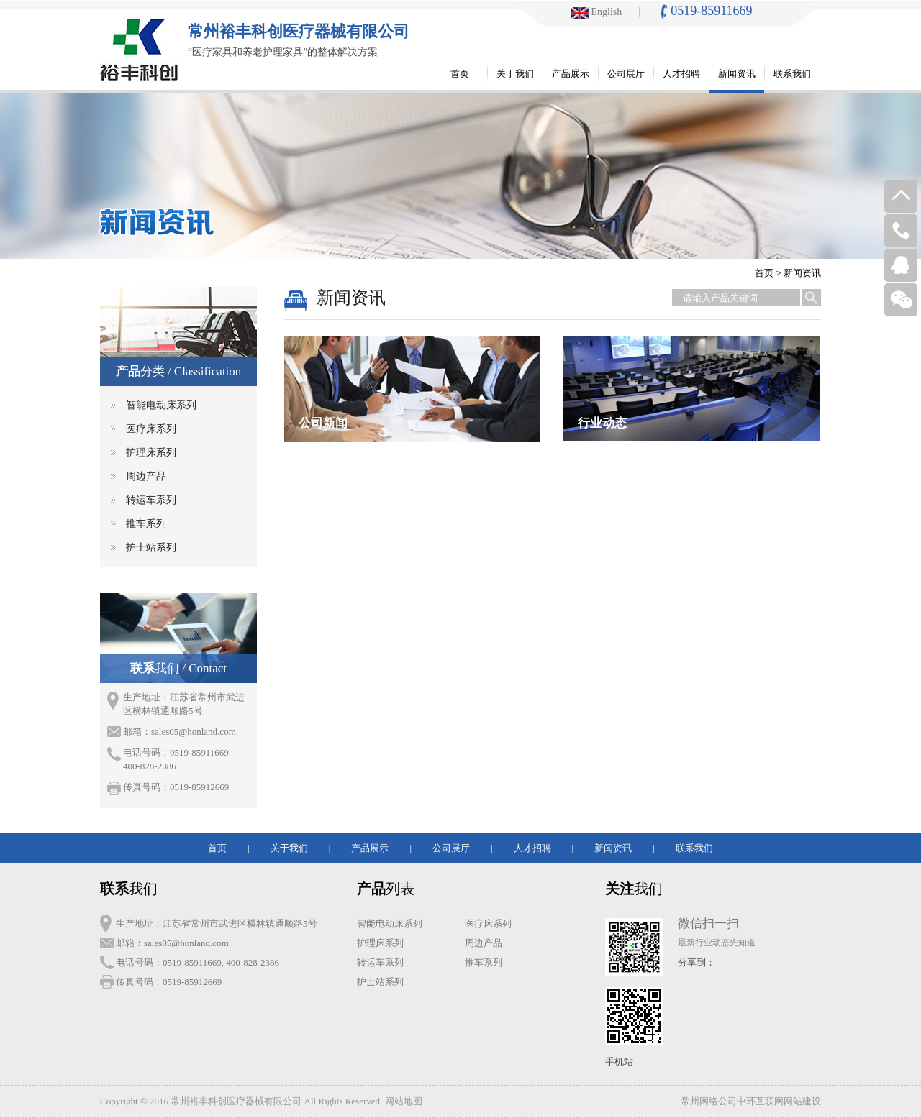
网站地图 (403, 1101)
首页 (764, 272)
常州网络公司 (709, 1101)
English (596, 11)
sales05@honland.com (193, 731)
